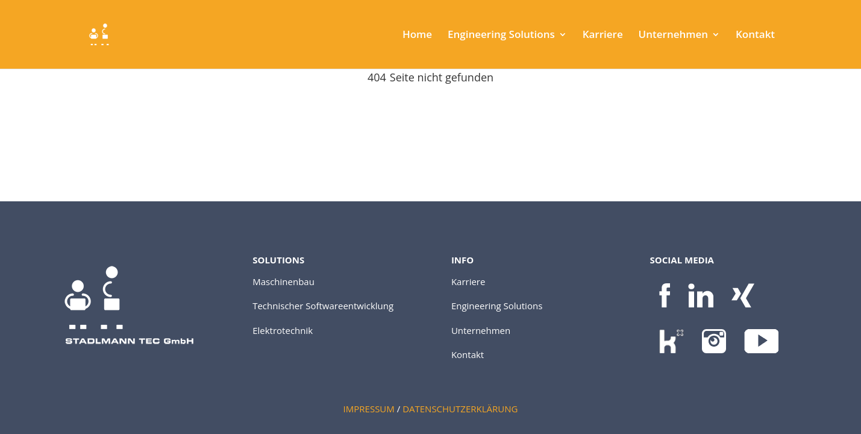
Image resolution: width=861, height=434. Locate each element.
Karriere (603, 35)
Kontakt (755, 35)
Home (417, 35)
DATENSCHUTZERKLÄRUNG (460, 409)
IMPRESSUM (369, 409)
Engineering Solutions (501, 35)
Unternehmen (674, 35)
